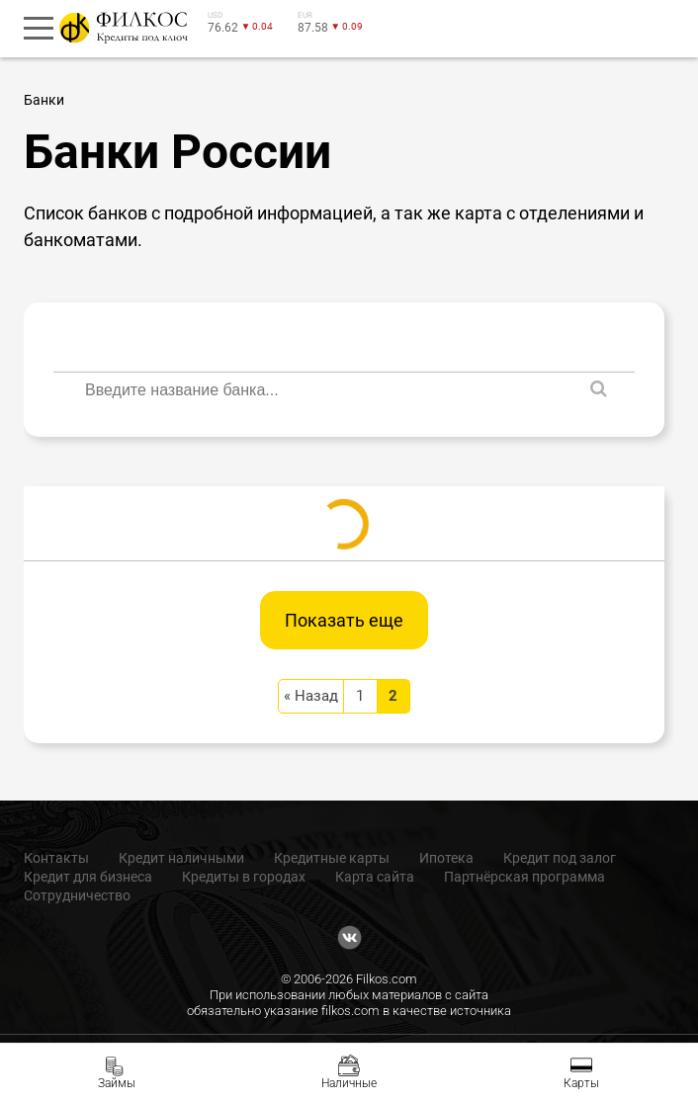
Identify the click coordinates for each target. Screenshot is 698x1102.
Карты (581, 1083)
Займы (116, 1083)
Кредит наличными (181, 858)
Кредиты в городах (243, 877)
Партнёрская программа (524, 877)
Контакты (56, 858)
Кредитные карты (332, 858)
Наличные (349, 1083)
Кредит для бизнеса (88, 877)
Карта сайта (374, 877)
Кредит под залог (559, 858)
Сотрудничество (77, 895)
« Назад (311, 696)
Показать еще (344, 620)
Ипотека (446, 858)
